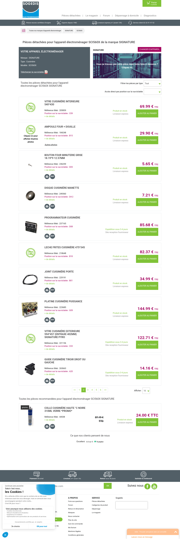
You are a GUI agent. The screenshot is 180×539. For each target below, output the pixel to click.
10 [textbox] (145, 391)
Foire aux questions (75, 501)
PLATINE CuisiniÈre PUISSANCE (63, 301)
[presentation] (132, 505)
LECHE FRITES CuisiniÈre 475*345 (64, 247)
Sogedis (119, 498)
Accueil (23, 30)
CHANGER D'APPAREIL (149, 49)
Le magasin (92, 15)
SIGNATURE (69, 31)
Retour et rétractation (76, 509)
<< (75, 390)
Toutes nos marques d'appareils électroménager (45, 31)
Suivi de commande (75, 524)
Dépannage (96, 509)
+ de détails (49, 116)
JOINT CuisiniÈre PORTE (59, 271)
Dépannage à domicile (127, 15)
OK (107, 486)
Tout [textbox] (147, 83)
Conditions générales (76, 535)
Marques (71, 512)
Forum (106, 15)
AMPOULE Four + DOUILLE (60, 126)
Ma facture (72, 527)
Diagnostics (150, 15)
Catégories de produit (100, 505)
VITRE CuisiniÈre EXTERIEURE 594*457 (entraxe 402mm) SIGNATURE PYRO (62, 334)
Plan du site (72, 520)
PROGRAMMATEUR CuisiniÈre (62, 217)
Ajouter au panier (147, 113)
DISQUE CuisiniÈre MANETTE (61, 187)
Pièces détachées (71, 15)
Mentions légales (74, 531)
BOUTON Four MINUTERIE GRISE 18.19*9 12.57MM (63, 157)
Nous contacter (74, 516)
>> (105, 390)
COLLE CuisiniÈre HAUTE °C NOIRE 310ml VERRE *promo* (64, 409)
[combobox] (152, 83)
